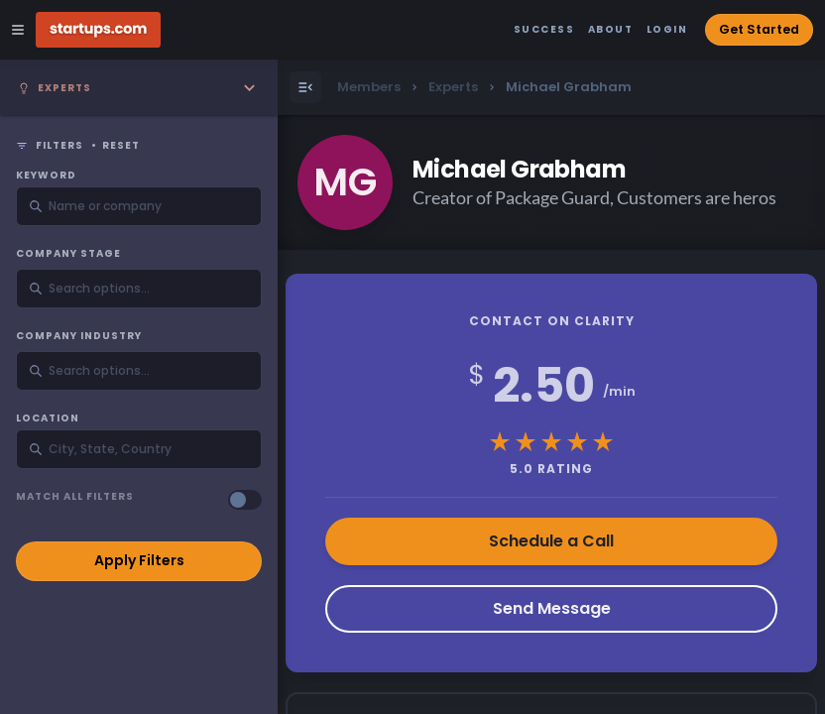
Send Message (552, 608)
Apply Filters (139, 560)
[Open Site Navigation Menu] (18, 30)
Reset (121, 146)
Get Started (759, 29)
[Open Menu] (305, 87)
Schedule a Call (551, 541)
